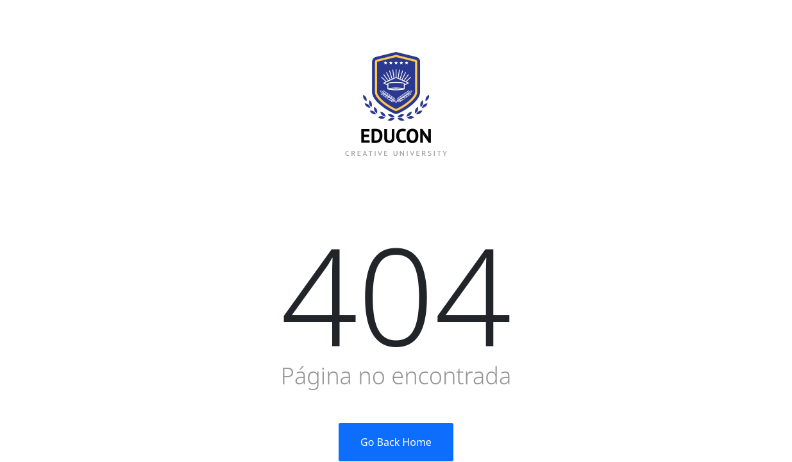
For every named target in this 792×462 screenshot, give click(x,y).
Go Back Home (396, 442)
